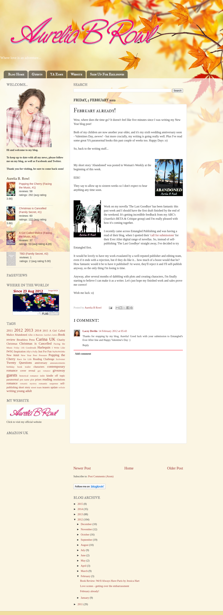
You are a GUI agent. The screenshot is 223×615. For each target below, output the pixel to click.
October (85, 534)
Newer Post (82, 468)
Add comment (83, 353)
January (85, 597)
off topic (60, 375)
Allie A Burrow (35, 334)
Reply (86, 345)
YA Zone (56, 74)
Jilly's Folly (32, 351)
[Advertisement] (128, 454)
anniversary (41, 362)
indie (42, 375)
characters (38, 366)
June (83, 555)
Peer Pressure (40, 355)
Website (76, 74)
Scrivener (60, 359)
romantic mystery (28, 383)
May (83, 560)
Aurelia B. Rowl (18, 178)
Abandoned (21, 334)
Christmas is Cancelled (35, 343)
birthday (10, 366)
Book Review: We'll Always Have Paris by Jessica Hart (109, 580)
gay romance (44, 371)
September (87, 539)
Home (128, 468)
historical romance (28, 375)
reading (47, 379)
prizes (38, 379)
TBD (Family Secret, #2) (34, 253)
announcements (57, 362)
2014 (80, 509)
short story (24, 387)
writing (11, 391)
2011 (80, 604)
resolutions (59, 379)
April (84, 565)
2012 (80, 519)
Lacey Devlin (90, 331)
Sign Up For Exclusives (107, 74)
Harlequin (44, 347)
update (54, 387)
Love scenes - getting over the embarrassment (104, 586)
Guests (37, 74)
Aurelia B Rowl (93, 307)
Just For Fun (44, 351)
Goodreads (31, 347)
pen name (24, 379)
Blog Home (16, 74)
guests (12, 375)
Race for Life (24, 359)
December (87, 524)
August (85, 544)
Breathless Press (26, 339)
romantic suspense (48, 383)
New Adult (13, 355)
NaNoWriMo (58, 351)
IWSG (10, 351)
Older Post (175, 468)
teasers (46, 387)
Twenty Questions (19, 362)
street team (36, 387)
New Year (26, 355)
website (62, 387)
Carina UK (45, 339)
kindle (49, 375)
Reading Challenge (43, 359)
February (86, 576)
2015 (80, 503)
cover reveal (27, 370)
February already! (89, 591)
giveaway (59, 370)
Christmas (12, 343)
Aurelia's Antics (50, 335)
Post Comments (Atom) (101, 476)
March (84, 570)
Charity (61, 339)
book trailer (24, 366)
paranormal (13, 379)
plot (32, 379)
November (87, 529)
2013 (80, 514)
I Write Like (58, 347)
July (83, 550)
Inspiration (20, 351)
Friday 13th (19, 348)
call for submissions (162, 235)
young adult (24, 391)
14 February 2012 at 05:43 (112, 331)
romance (12, 383)
